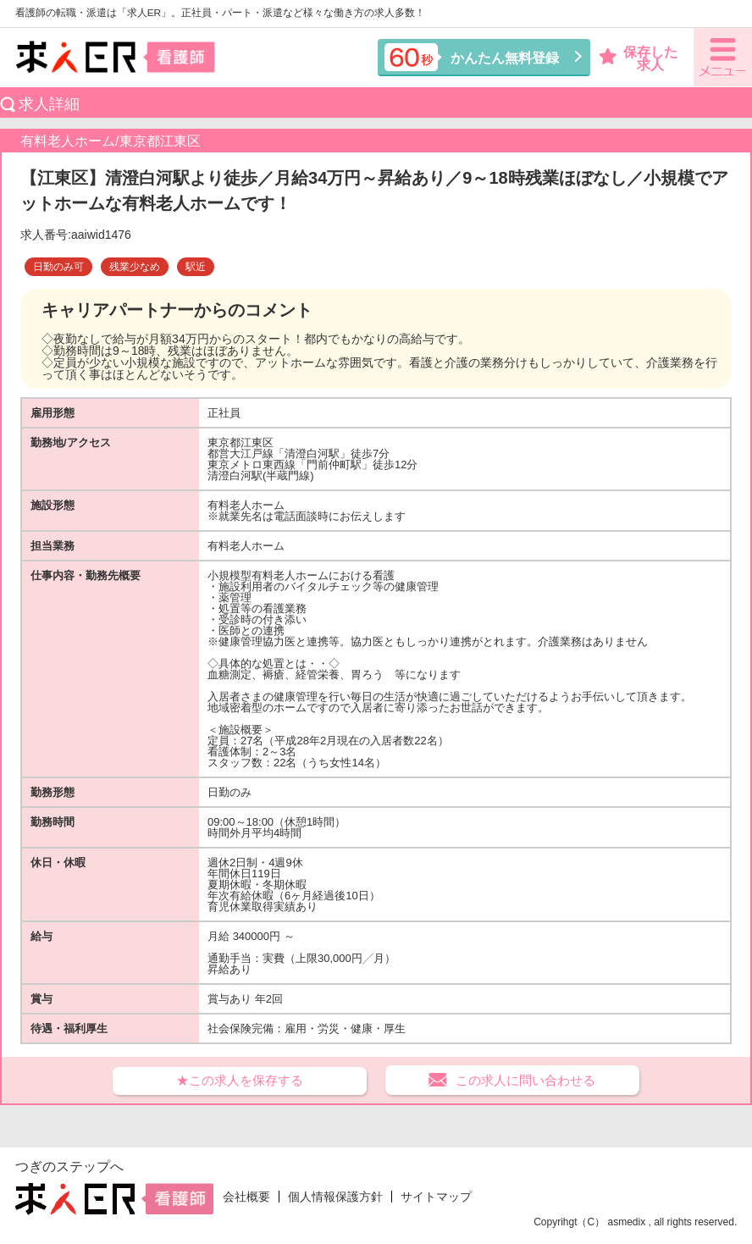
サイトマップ (436, 1196)
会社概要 (246, 1196)
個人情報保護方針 (335, 1196)
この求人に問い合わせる (525, 1080)
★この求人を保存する (239, 1080)
